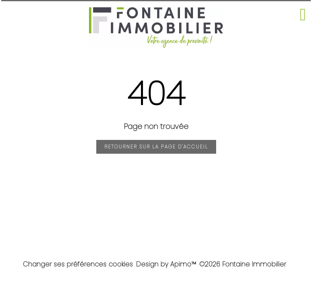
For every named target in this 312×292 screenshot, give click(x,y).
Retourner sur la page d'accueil (156, 146)
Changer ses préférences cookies (78, 264)
